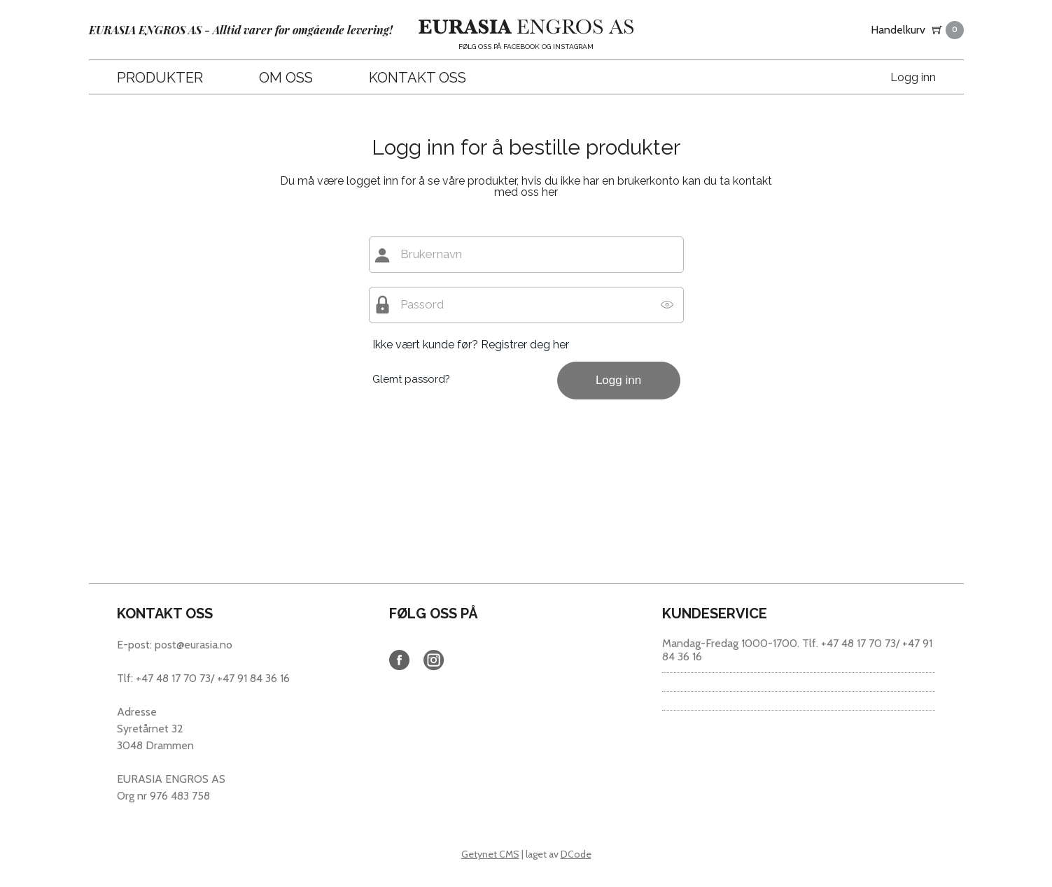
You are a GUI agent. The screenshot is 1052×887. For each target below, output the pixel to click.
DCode (576, 854)
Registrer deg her (525, 344)
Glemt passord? (411, 379)
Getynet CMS (490, 854)
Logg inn (913, 77)
